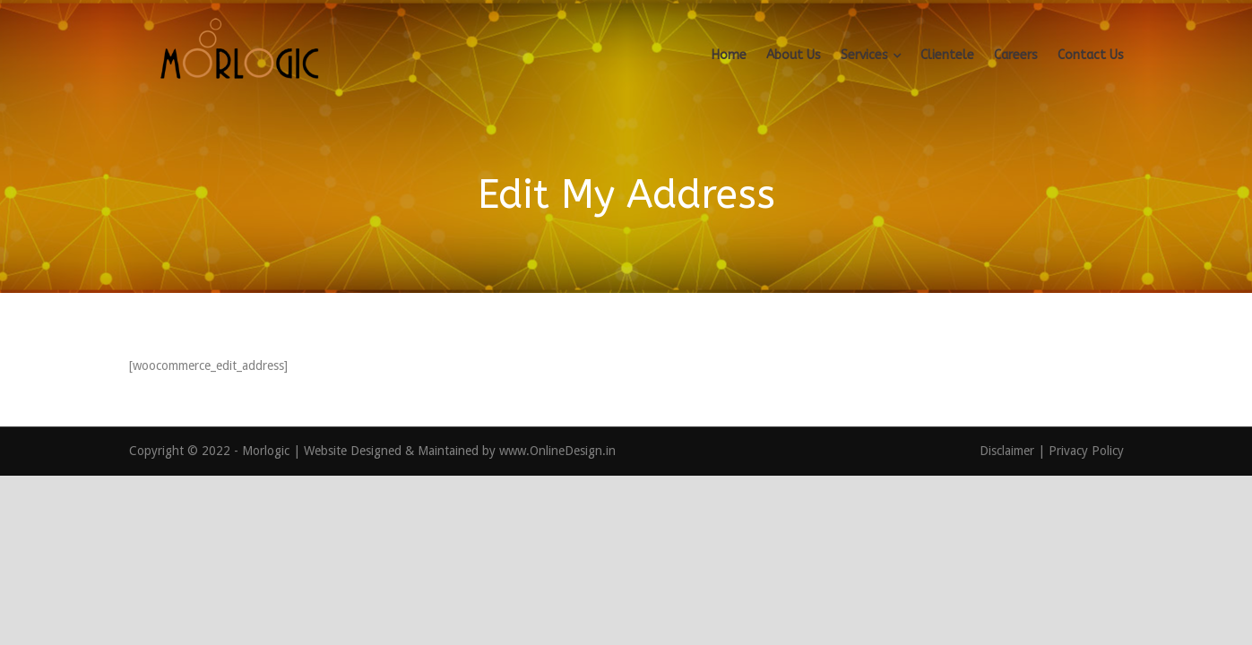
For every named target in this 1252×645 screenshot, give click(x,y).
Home (729, 55)
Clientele (947, 55)
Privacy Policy (1086, 450)
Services (864, 55)
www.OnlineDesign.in (557, 450)
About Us (793, 55)
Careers (1016, 55)
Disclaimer (1009, 450)
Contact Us (1091, 55)
